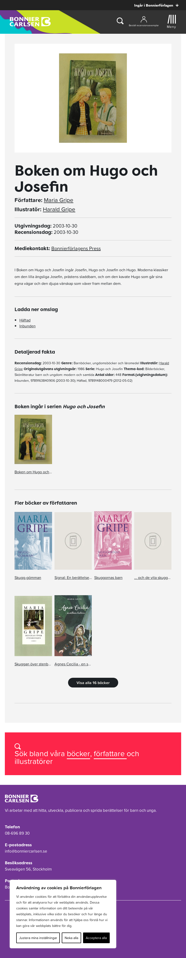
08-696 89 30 (17, 833)
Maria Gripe (58, 200)
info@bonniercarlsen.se (26, 851)
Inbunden (27, 326)
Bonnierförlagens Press (76, 248)
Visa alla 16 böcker (93, 683)
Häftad (25, 320)
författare (110, 753)
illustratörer (34, 761)
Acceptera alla (96, 937)
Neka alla (71, 937)
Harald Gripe (59, 209)
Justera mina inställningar (38, 937)
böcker (78, 753)
